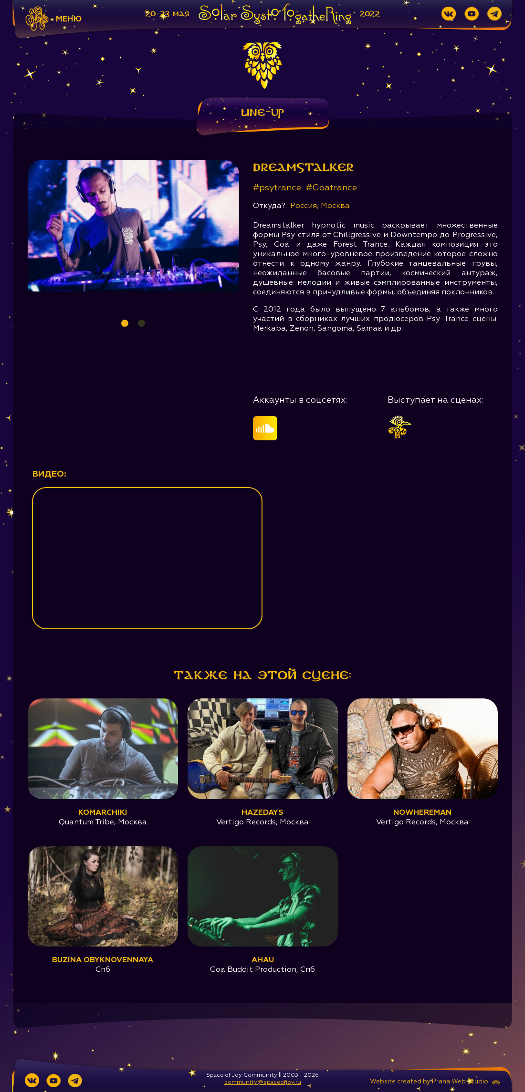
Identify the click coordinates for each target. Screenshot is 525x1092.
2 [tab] (141, 323)
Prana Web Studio (460, 1082)
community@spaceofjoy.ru (262, 1082)
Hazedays (263, 813)
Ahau (263, 960)
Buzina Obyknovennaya (102, 960)
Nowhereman (422, 813)
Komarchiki (102, 813)
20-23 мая (167, 14)
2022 (369, 14)
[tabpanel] (133, 225)
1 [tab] (124, 323)
